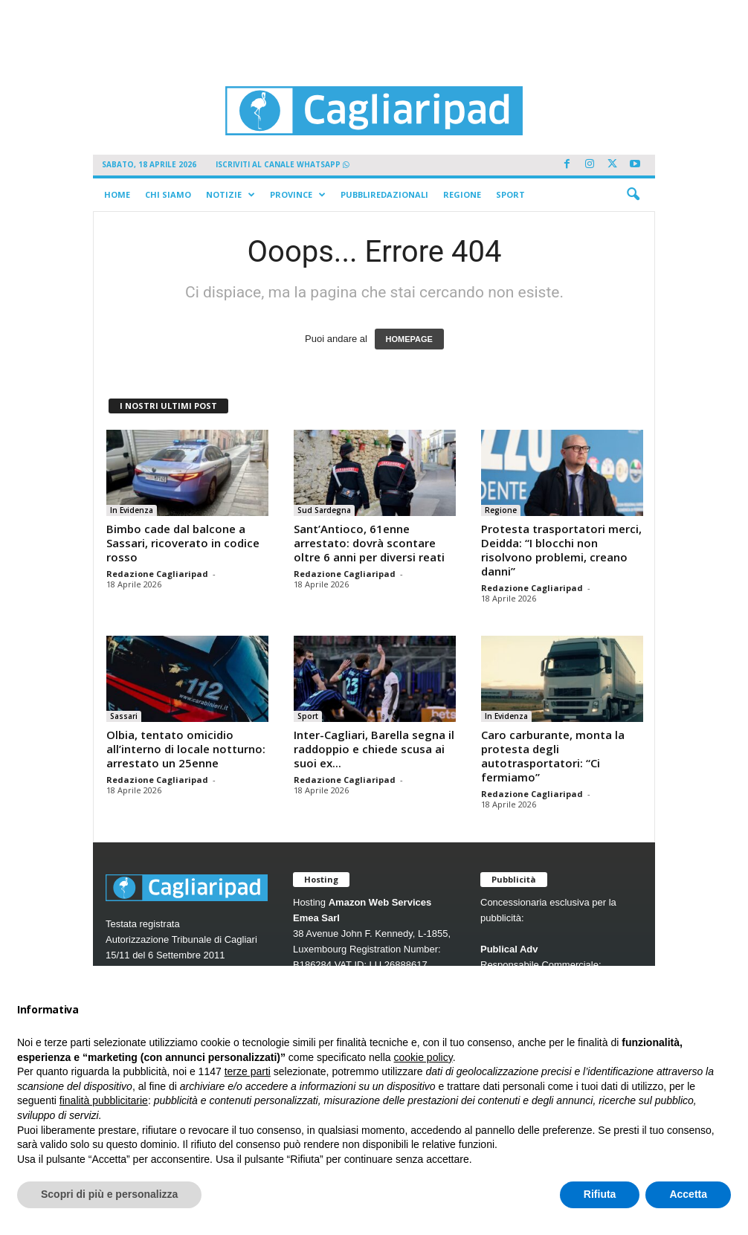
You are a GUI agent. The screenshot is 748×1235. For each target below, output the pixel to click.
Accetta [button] (688, 1194)
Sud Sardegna (324, 510)
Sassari (124, 716)
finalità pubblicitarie (103, 1100)
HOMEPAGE (409, 339)
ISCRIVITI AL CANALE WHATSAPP (282, 164)
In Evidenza (131, 510)
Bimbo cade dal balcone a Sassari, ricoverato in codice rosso (182, 542)
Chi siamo (168, 194)
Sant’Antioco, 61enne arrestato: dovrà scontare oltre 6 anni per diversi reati (369, 542)
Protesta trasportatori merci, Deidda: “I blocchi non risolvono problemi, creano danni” (561, 549)
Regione (462, 194)
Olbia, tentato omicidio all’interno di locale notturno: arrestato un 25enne (185, 748)
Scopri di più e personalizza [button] (109, 1194)
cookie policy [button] (423, 1057)
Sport (510, 194)
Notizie (230, 194)
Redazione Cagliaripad (157, 573)
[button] (632, 194)
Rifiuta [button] (600, 1194)
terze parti (248, 1071)
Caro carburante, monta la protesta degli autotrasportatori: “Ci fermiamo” (553, 755)
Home (117, 194)
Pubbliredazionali (384, 194)
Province (298, 194)
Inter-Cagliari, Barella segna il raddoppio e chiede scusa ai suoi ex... (374, 748)
